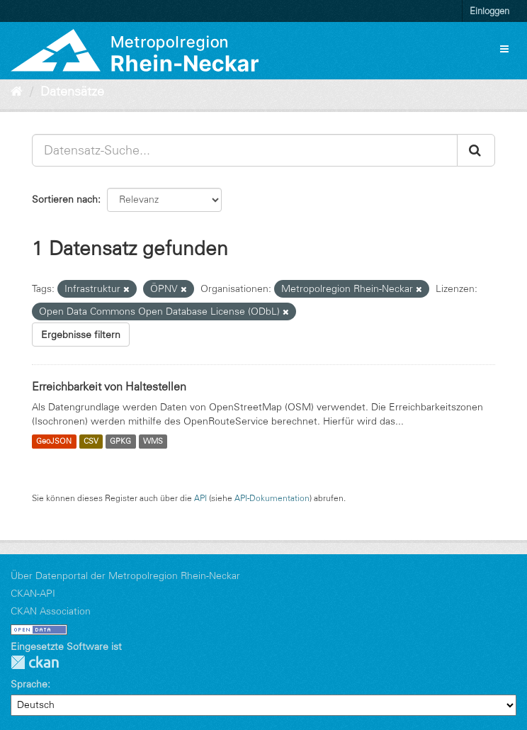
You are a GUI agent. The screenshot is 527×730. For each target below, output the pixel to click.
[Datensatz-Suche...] (245, 150)
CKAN (35, 662)
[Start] (17, 91)
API (200, 498)
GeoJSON (54, 442)
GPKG (120, 442)
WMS (153, 442)
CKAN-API (33, 593)
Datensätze (72, 91)
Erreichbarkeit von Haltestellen (109, 386)
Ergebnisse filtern (80, 334)
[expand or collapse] (504, 49)
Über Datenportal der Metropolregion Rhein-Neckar (125, 575)
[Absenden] (476, 150)
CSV (91, 442)
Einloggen (489, 10)
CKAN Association (51, 611)
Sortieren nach (65, 199)
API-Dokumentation (272, 498)
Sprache (29, 684)
